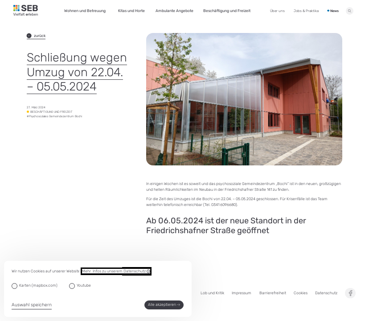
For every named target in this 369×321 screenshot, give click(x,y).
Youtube (84, 285)
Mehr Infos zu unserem (116, 271)
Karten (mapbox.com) (38, 285)
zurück (36, 35)
